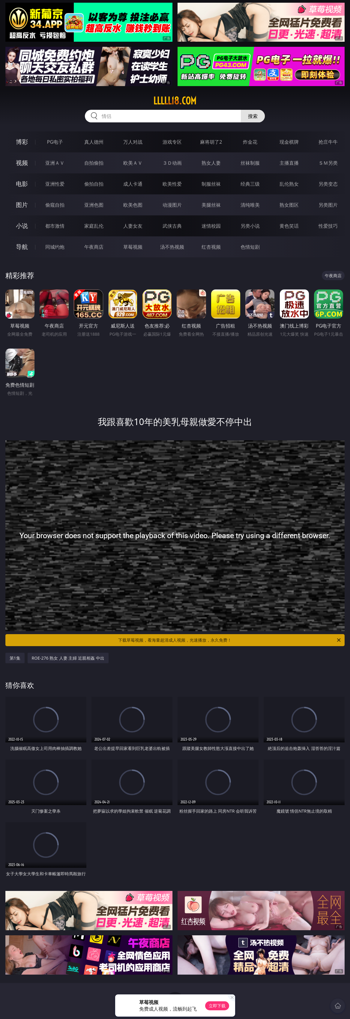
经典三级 (250, 184)
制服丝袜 (211, 184)
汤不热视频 (172, 247)
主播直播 (289, 163)
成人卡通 (132, 184)
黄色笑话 (289, 226)
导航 (22, 247)
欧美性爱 (172, 184)
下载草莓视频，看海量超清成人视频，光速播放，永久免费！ (230, 640)
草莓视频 (132, 247)
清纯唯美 (250, 205)
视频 (22, 163)
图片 (22, 205)
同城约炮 (54, 247)
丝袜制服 (250, 163)
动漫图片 (172, 205)
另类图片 (328, 205)
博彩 (22, 142)
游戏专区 (172, 142)
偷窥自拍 (54, 205)
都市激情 (54, 226)
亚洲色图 (93, 205)
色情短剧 (250, 247)
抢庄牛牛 (328, 142)
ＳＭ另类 (328, 163)
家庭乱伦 (93, 226)
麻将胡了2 (211, 142)
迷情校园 (211, 226)
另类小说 (250, 226)
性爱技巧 (328, 226)
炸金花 (250, 142)
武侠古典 (172, 226)
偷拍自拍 (93, 184)
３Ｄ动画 (172, 163)
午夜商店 (93, 247)
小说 (22, 226)
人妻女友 (132, 226)
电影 (22, 184)
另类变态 (328, 184)
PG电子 (55, 142)
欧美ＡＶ (132, 163)
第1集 (15, 658)
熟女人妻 (211, 163)
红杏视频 (211, 247)
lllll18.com (174, 101)
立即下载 (217, 1006)
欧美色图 (132, 205)
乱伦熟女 (289, 184)
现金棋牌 (289, 142)
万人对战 (132, 142)
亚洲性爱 (54, 184)
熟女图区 (289, 205)
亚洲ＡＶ (54, 163)
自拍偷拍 (93, 163)
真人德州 (93, 142)
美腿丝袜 (211, 205)
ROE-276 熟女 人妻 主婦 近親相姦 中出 (68, 658)
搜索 (253, 116)
